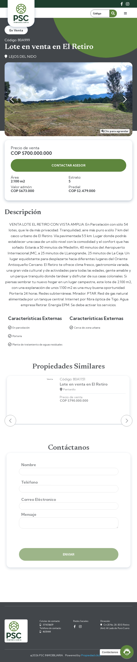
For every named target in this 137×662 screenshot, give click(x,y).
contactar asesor (68, 165)
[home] (21, 13)
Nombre (28, 465)
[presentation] (48, 538)
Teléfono (29, 482)
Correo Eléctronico (38, 499)
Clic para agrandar (116, 131)
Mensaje (28, 514)
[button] (125, 13)
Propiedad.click (91, 655)
